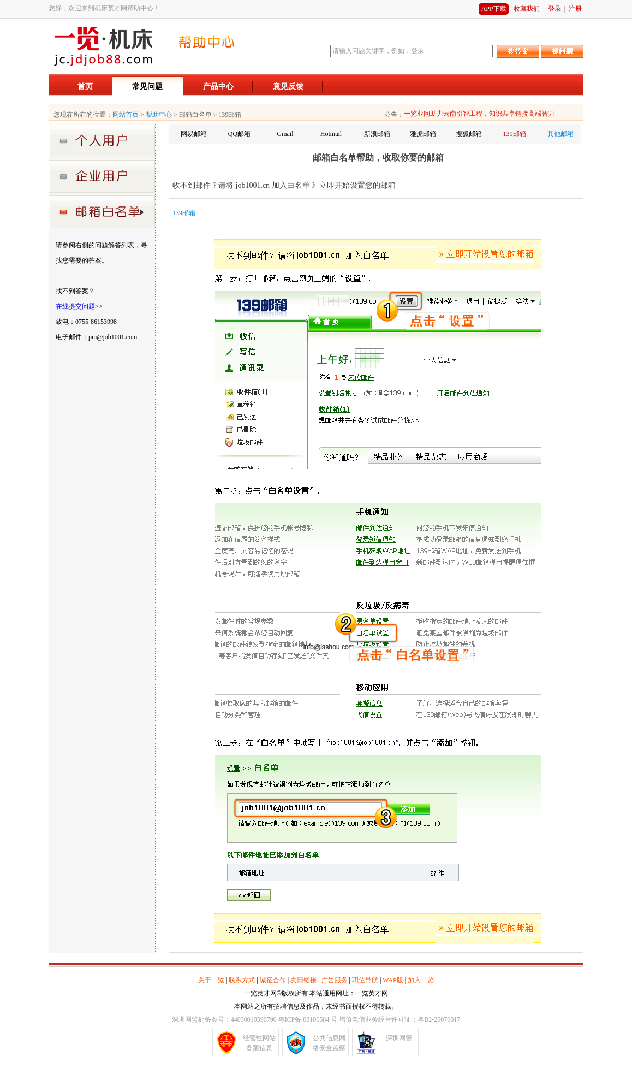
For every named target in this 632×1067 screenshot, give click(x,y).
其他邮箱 (560, 134)
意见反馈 (288, 86)
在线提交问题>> (79, 306)
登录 (554, 9)
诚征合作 (273, 980)
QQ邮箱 (239, 134)
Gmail (285, 134)
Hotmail (331, 134)
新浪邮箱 (377, 134)
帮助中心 (159, 114)
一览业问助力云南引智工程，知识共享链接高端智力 (479, 113)
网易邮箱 (194, 134)
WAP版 (393, 980)
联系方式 (242, 980)
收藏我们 (527, 9)
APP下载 (493, 9)
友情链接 (303, 980)
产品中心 (218, 86)
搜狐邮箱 (469, 134)
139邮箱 (514, 134)
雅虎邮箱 (423, 134)
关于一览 (211, 980)
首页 (85, 86)
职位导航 (365, 980)
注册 (575, 9)
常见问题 (147, 86)
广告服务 (334, 980)
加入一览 (421, 980)
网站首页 (125, 114)
